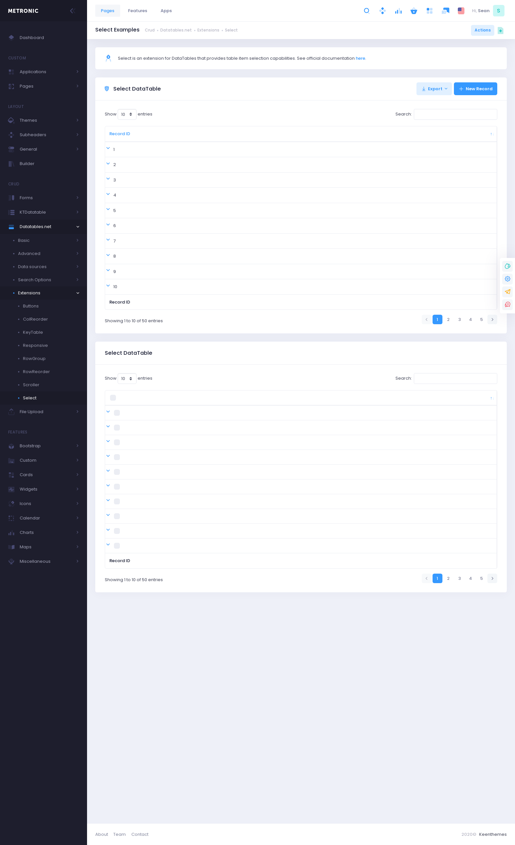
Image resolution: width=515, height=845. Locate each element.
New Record (476, 89)
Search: (446, 114)
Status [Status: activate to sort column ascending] (393, 137)
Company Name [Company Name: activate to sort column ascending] (325, 137)
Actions (483, 30)
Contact (139, 834)
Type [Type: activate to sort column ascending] (428, 137)
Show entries (128, 114)
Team (119, 834)
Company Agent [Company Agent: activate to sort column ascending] (287, 137)
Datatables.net (176, 30)
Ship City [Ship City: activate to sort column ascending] (211, 137)
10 (111, 386)
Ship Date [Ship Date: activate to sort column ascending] (359, 137)
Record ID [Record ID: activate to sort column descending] (117, 137)
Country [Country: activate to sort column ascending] (177, 137)
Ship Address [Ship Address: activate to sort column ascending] (250, 137)
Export (432, 89)
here (360, 58)
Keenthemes (493, 834)
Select (231, 30)
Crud (150, 30)
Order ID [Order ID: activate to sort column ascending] (146, 137)
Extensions (208, 30)
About (101, 834)
